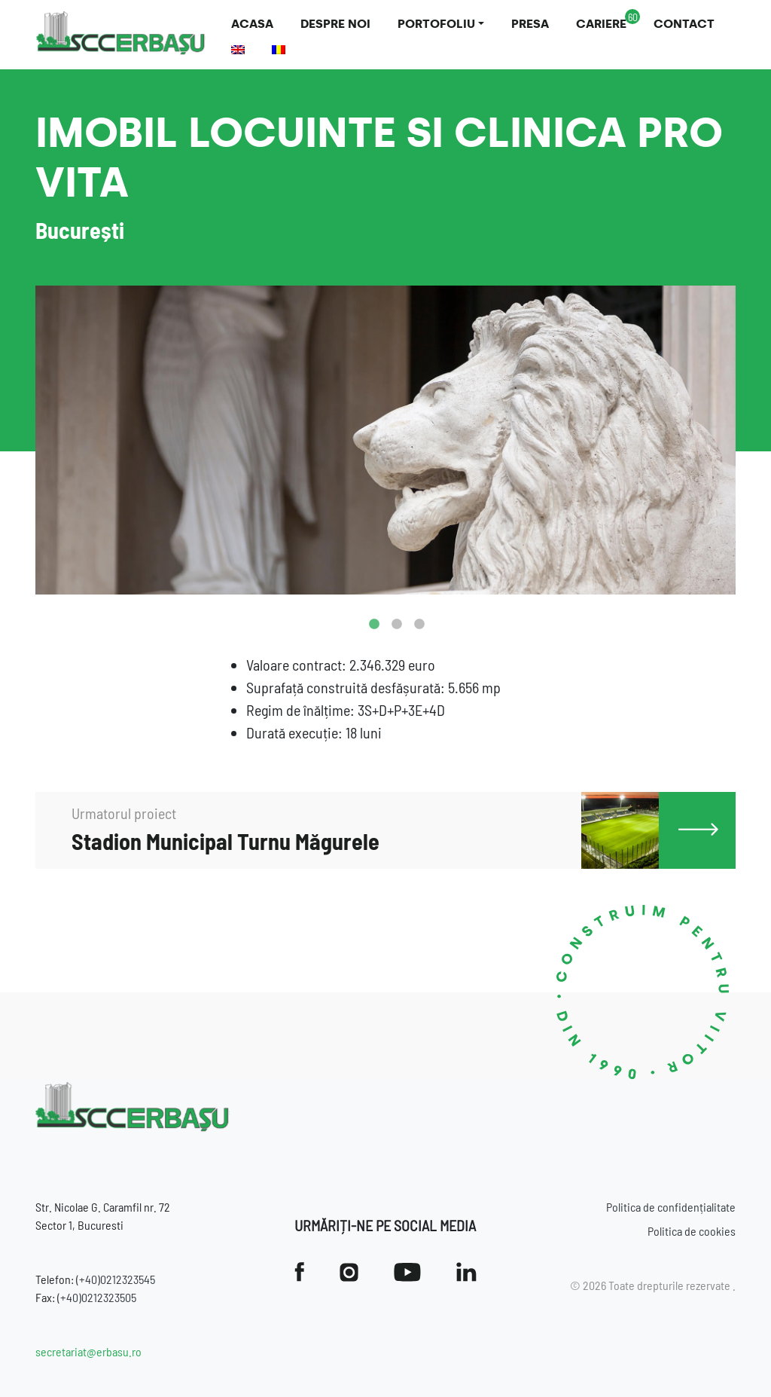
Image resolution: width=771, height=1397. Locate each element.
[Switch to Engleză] (238, 49)
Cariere (601, 24)
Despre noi (335, 24)
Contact (684, 24)
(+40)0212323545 (115, 1279)
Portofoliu (436, 24)
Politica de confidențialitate (671, 1207)
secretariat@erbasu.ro (88, 1351)
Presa (530, 24)
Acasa (252, 24)
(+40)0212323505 (96, 1297)
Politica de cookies (692, 1231)
